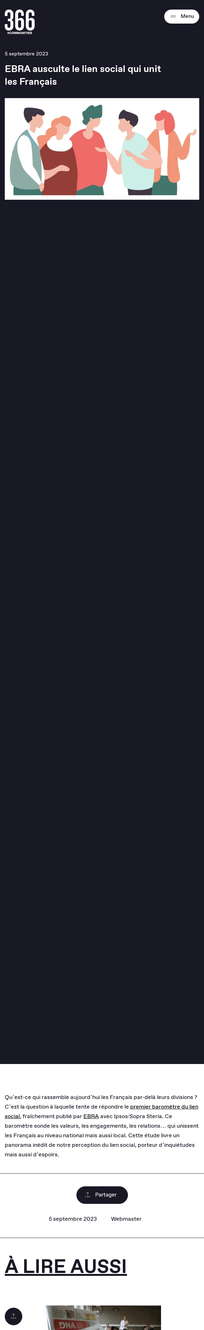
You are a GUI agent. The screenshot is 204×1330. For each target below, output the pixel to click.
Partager (100, 1195)
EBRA (91, 1116)
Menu (181, 16)
